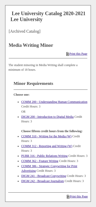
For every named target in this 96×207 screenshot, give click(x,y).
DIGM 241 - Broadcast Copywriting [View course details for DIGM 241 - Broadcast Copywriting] (43, 176)
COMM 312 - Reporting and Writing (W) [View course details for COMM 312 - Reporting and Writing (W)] (46, 146)
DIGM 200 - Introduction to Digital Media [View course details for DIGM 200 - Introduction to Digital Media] (47, 117)
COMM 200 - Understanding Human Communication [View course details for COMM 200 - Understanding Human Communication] (54, 102)
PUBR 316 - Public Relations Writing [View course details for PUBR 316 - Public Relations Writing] (44, 156)
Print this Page (76, 54)
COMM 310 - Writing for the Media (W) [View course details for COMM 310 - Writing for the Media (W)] (46, 136)
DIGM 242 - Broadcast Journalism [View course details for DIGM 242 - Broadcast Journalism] (42, 181)
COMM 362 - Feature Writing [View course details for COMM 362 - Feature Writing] (39, 161)
